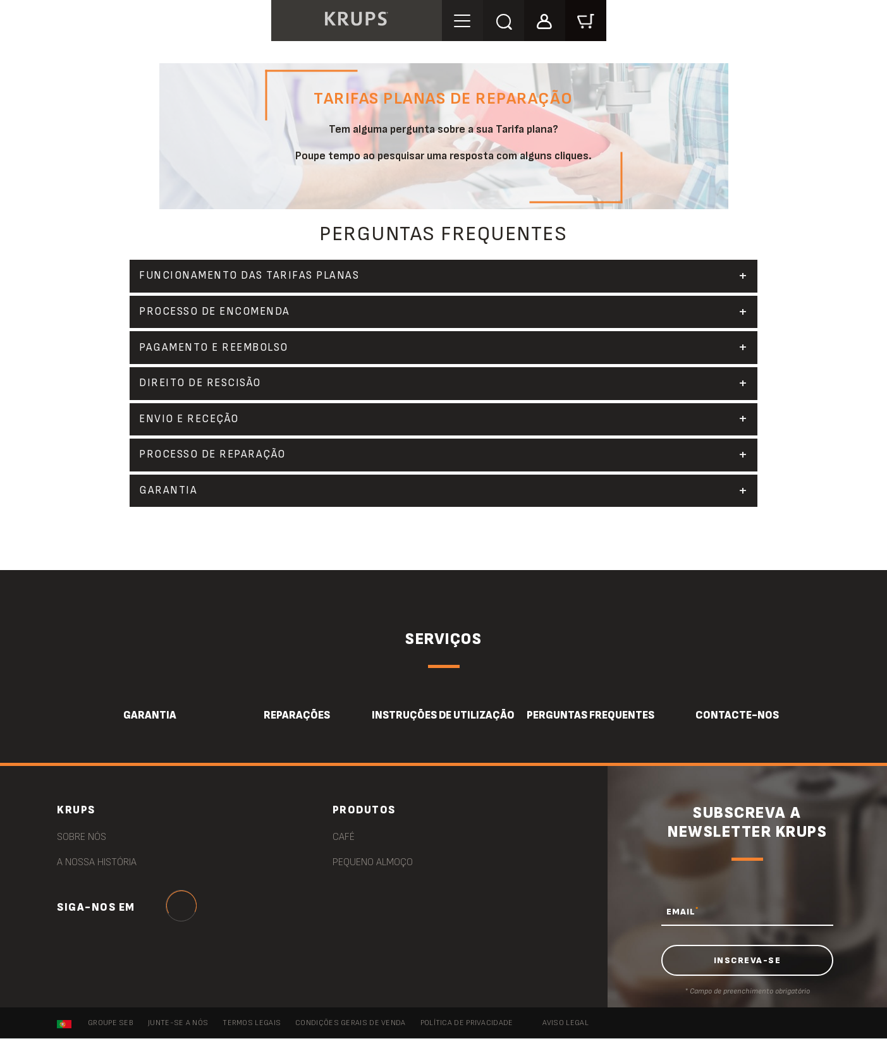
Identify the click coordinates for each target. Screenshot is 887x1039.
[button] (546, 20)
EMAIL (682, 912)
